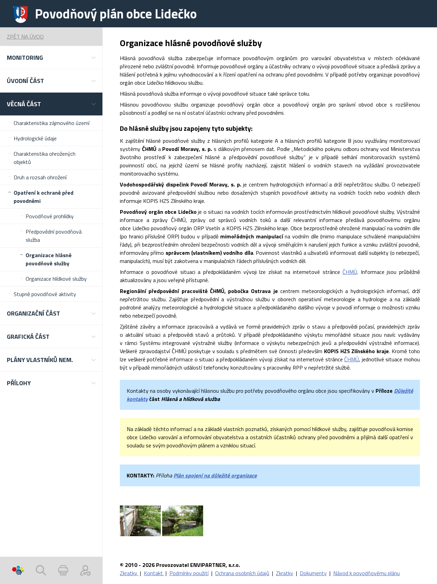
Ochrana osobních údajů (242, 573)
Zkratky (129, 573)
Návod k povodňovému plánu (366, 573)
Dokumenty (313, 573)
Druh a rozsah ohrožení (40, 177)
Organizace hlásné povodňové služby (49, 259)
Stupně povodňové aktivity (45, 294)
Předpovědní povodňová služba (54, 235)
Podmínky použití (189, 573)
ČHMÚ (349, 272)
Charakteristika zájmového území (51, 123)
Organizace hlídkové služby (56, 279)
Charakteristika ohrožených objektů (44, 158)
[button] (51, 57)
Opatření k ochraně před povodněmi (43, 197)
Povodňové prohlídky (50, 216)
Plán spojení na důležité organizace (215, 475)
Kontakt (154, 573)
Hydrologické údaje (35, 138)
